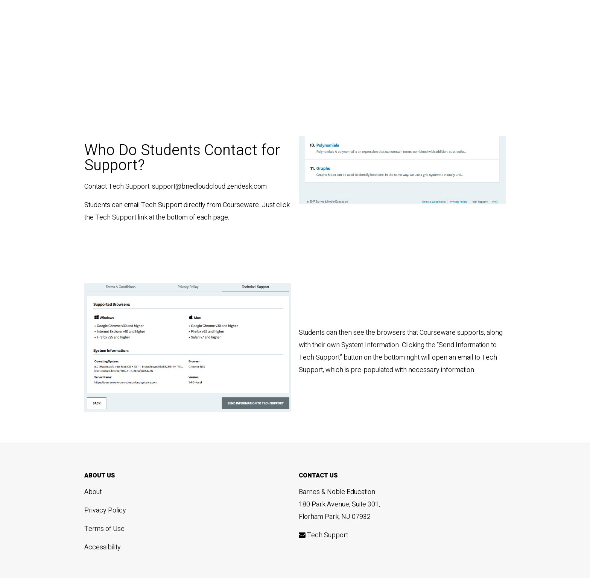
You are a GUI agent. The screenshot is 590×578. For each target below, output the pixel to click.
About (93, 492)
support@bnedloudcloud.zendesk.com (209, 186)
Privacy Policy (105, 510)
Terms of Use (104, 529)
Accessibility (102, 547)
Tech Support (323, 535)
